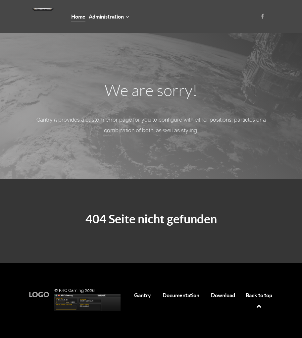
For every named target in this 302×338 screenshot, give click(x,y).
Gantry (142, 295)
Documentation (181, 295)
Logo (39, 294)
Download (223, 295)
